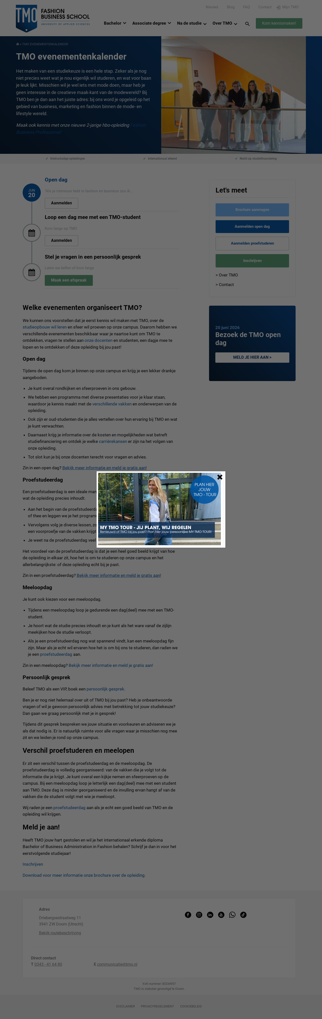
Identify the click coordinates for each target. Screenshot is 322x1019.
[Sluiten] (220, 477)
